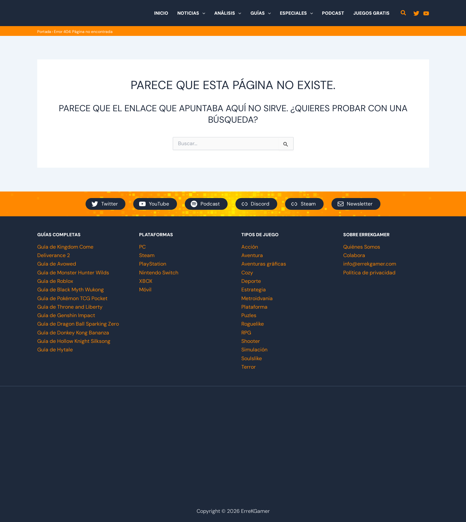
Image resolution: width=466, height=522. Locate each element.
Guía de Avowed (56, 263)
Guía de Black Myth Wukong (70, 289)
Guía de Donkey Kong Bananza (73, 332)
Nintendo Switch (158, 272)
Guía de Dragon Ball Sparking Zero (78, 323)
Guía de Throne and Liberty (70, 306)
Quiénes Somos (361, 246)
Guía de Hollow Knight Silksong (73, 341)
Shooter (250, 341)
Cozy (247, 272)
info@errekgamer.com (369, 263)
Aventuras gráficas (263, 263)
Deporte (251, 280)
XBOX (146, 280)
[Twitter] (416, 13)
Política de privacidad (369, 272)
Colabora (354, 255)
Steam (146, 255)
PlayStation (152, 263)
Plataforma (254, 306)
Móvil (145, 289)
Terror (248, 366)
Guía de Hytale (55, 349)
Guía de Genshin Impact (66, 315)
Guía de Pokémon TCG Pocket (72, 298)
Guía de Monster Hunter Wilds (73, 272)
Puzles (248, 315)
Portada (44, 31)
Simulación (254, 349)
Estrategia (253, 289)
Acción (249, 246)
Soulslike (251, 358)
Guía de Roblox (55, 280)
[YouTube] (426, 13)
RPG (246, 332)
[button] (202, 13)
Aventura (252, 255)
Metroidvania (257, 298)
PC (142, 246)
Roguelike (252, 323)
